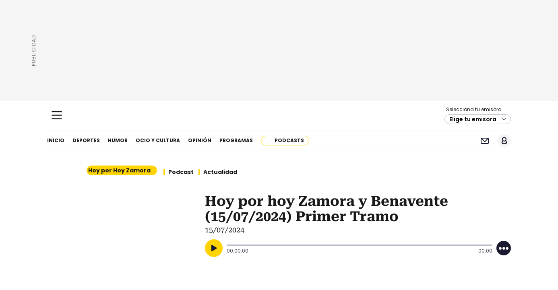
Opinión (199, 140)
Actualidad (220, 172)
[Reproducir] (214, 248)
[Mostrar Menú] (56, 115)
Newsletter (484, 140)
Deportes (86, 140)
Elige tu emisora (472, 119)
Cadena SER (279, 115)
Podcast (181, 172)
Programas (236, 140)
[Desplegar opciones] (503, 248)
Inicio (55, 140)
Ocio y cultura (158, 140)
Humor (118, 140)
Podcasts (289, 140)
